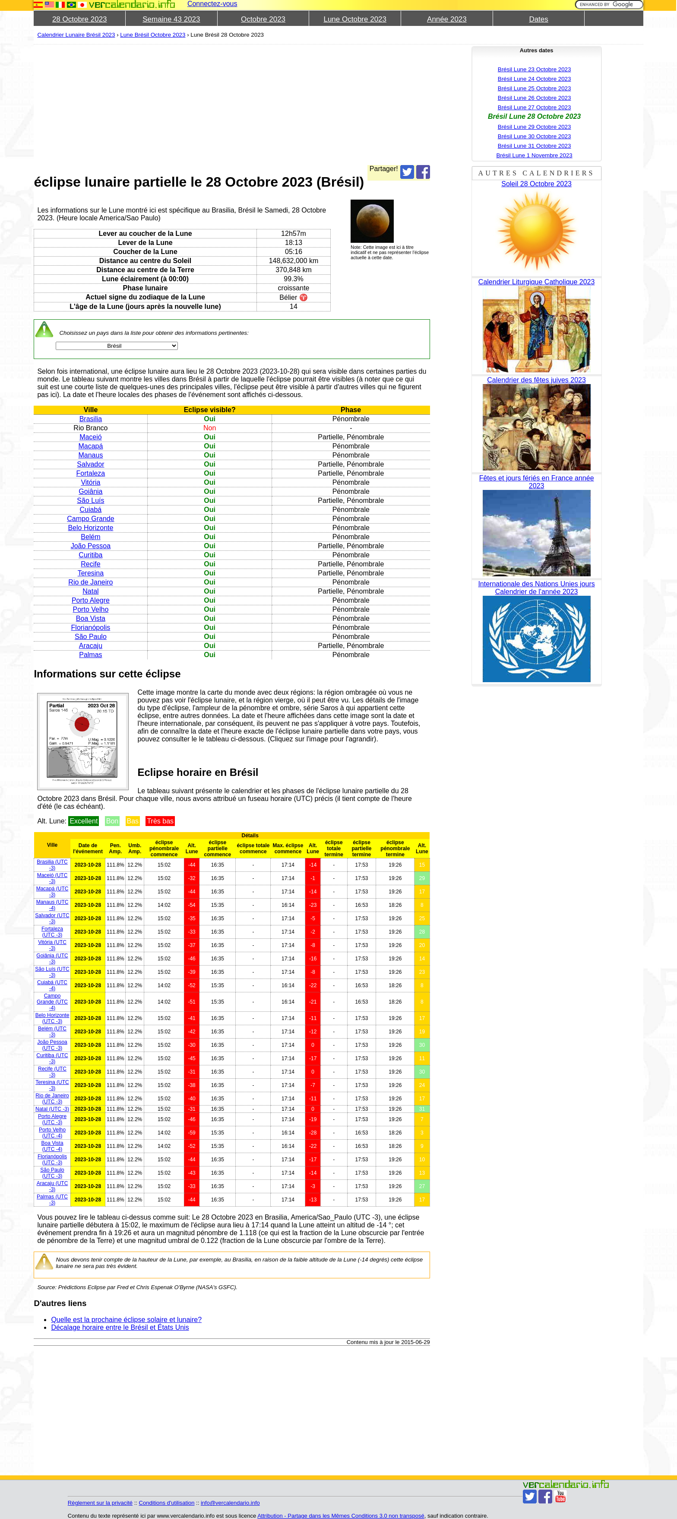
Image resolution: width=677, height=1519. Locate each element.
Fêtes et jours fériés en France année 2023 (536, 481)
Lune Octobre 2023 (354, 19)
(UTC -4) (52, 905)
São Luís (90, 500)
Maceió (90, 437)
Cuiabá (91, 509)
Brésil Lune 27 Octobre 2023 (534, 107)
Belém (90, 536)
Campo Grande (90, 518)
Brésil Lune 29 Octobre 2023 (534, 127)
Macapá (90, 446)
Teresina (91, 573)
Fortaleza (90, 473)
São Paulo (91, 636)
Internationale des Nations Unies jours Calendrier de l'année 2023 (536, 587)
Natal (90, 591)
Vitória (90, 482)
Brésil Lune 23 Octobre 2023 (534, 69)
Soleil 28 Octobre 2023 (536, 183)
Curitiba (90, 555)
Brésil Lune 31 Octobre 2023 (534, 146)
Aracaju (90, 645)
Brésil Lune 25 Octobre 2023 (534, 88)
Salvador (90, 464)
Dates (538, 19)
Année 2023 (447, 19)
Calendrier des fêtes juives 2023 (536, 380)
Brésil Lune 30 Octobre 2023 (534, 136)
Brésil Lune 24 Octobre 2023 (534, 79)
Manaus (90, 455)
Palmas (90, 654)
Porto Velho (91, 609)
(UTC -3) (52, 865)
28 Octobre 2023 (79, 19)
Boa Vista (90, 618)
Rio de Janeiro (90, 582)
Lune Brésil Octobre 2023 (152, 35)
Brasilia (90, 419)
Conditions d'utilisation (167, 1503)
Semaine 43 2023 (171, 19)
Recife (90, 564)
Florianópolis (91, 627)
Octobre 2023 (263, 19)
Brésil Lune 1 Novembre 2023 (534, 155)
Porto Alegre (91, 600)
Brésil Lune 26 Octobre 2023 (534, 98)
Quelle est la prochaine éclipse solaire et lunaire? (126, 1319)
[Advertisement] (232, 104)
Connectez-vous (212, 3)
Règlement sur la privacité (100, 1503)
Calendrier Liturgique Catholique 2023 (536, 282)
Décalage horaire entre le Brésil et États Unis (120, 1327)
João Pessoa (91, 546)
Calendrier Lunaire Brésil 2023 (76, 35)
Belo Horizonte (90, 527)
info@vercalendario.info (230, 1503)
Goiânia (90, 491)
